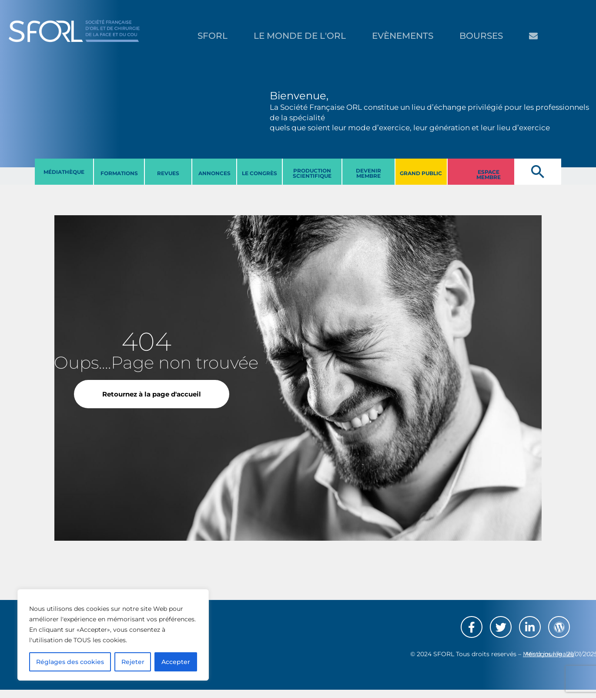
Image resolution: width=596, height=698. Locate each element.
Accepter (175, 662)
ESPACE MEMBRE (488, 174)
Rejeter (132, 662)
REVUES (168, 173)
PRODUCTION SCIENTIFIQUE (312, 173)
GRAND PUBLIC (421, 173)
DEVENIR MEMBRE (368, 173)
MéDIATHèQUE (64, 172)
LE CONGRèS (259, 173)
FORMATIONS (119, 173)
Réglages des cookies (70, 662)
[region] (113, 635)
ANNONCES (214, 173)
